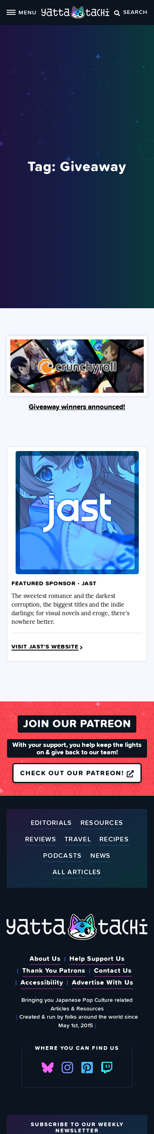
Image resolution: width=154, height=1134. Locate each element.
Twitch (106, 1067)
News (100, 856)
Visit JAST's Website (47, 647)
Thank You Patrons (53, 970)
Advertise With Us (102, 982)
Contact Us (113, 970)
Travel (77, 839)
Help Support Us (97, 958)
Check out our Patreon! (77, 773)
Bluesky (47, 1067)
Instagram (67, 1067)
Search (130, 11)
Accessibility (42, 982)
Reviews (40, 839)
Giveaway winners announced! (77, 406)
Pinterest (87, 1067)
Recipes (114, 839)
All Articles (77, 872)
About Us (45, 958)
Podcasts (62, 856)
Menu (22, 12)
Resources (102, 823)
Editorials (51, 823)
